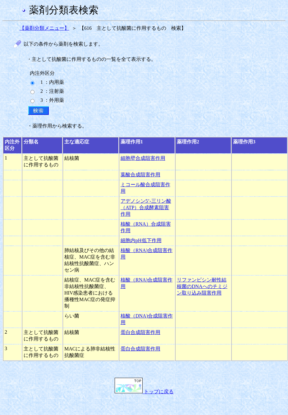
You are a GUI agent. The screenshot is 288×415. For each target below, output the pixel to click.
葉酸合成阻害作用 (140, 174)
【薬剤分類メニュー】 (44, 28)
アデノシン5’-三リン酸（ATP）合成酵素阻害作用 (146, 207)
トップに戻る (144, 391)
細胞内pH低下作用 (141, 240)
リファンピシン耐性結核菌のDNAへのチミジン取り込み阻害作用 (202, 286)
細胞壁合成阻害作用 (143, 158)
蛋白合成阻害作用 (140, 332)
